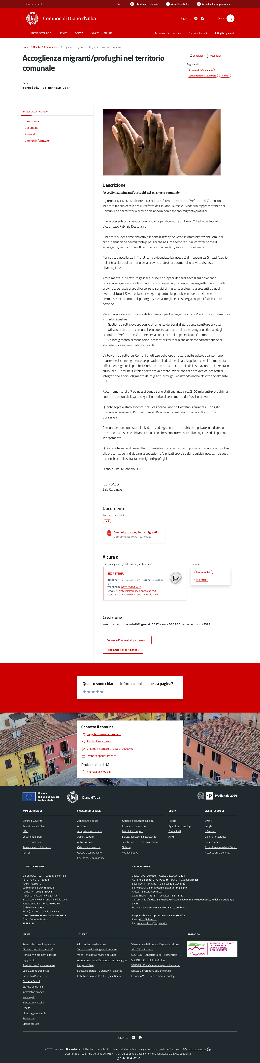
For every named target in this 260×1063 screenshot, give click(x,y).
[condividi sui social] (195, 55)
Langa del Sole (85, 965)
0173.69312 (34, 884)
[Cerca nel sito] (230, 18)
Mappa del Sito (31, 1024)
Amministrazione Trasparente (39, 944)
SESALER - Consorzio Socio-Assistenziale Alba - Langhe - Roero (166, 955)
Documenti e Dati (32, 837)
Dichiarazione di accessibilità (38, 949)
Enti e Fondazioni (32, 842)
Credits (26, 1008)
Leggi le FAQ (29, 960)
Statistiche (28, 1018)
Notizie (172, 821)
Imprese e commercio (134, 826)
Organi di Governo (32, 821)
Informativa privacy (33, 992)
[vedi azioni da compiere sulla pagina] (213, 55)
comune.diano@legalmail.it (44, 895)
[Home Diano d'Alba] (61, 18)
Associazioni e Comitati (217, 853)
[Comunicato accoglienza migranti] (109, 533)
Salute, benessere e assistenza (139, 837)
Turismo (126, 847)
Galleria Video (212, 842)
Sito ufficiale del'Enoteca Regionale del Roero (156, 944)
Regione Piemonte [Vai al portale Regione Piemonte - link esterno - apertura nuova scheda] (34, 4)
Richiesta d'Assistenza (35, 976)
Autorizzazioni (85, 842)
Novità (36, 47)
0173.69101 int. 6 (131, 587)
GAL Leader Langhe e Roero (92, 944)
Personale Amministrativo (37, 847)
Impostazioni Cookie (33, 1002)
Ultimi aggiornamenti (34, 1013)
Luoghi (208, 826)
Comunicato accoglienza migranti (135, 532)
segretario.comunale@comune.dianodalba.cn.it (133, 594)
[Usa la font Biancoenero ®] (144, 4)
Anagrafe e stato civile (89, 831)
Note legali (28, 997)
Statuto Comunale (33, 987)
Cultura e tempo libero (89, 853)
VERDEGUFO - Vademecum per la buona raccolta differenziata (165, 965)
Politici (26, 853)
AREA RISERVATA (128, 1058)
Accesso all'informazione (168, 33)
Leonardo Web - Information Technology (153, 976)
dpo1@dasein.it (148, 919)
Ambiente (82, 826)
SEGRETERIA (115, 573)
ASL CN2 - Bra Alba (142, 949)
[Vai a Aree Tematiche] (177, 4)
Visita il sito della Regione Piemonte (97, 949)
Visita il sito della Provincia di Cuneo (96, 955)
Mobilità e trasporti (132, 831)
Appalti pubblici (85, 837)
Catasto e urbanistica (88, 847)
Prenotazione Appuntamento (39, 965)
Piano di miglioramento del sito (39, 955)
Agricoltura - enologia (180, 826)
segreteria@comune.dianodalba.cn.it (136, 591)
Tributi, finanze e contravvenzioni (140, 842)
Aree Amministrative (34, 826)
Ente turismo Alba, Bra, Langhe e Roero (99, 976)
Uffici (25, 831)
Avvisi (171, 837)
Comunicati (50, 47)
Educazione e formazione (91, 858)
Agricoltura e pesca (87, 821)
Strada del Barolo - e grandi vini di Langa (99, 971)
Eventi (208, 821)
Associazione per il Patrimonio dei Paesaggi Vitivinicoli (106, 960)
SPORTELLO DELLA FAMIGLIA (148, 960)
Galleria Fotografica (215, 837)
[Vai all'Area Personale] (213, 4)
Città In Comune (197, 1049)
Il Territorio (210, 831)
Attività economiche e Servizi (221, 847)
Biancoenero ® (143, 1054)
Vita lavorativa (130, 853)
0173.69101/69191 (38, 880)
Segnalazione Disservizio (36, 971)
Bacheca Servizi (31, 981)
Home (26, 47)
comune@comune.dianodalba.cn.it (49, 899)
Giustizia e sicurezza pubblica (138, 821)
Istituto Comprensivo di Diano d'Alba (151, 971)
